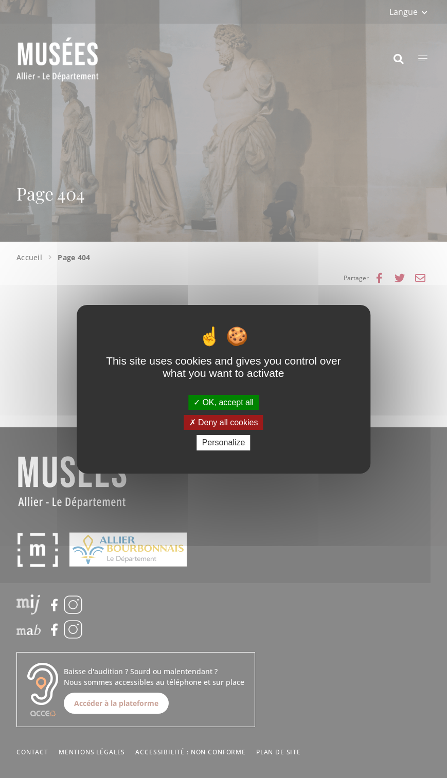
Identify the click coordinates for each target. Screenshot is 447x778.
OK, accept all (223, 402)
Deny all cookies (223, 422)
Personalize (223, 442)
